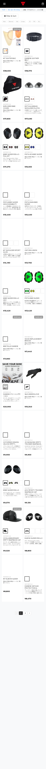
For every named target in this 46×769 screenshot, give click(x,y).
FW (34, 21)
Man (4, 21)
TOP (3, 10)
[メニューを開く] (4, 3)
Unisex (23, 21)
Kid (17, 21)
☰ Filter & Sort (10, 16)
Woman (11, 21)
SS (30, 21)
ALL (39, 21)
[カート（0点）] (43, 4)
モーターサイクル (14, 10)
